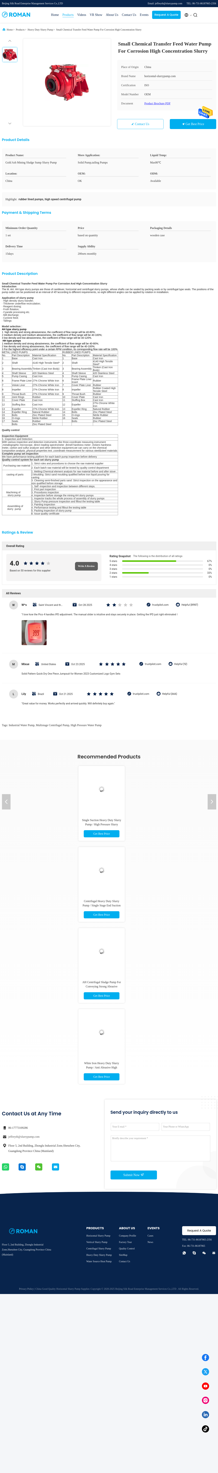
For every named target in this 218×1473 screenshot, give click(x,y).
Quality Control (127, 1248)
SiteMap (123, 1255)
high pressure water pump (86, 725)
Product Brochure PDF (157, 103)
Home (55, 15)
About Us (112, 15)
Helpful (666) (169, 693)
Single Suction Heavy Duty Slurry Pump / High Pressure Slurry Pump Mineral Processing (101, 824)
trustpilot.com (160, 604)
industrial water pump (21, 725)
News (150, 1242)
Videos (81, 15)
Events (144, 15)
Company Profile (127, 1235)
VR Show (96, 15)
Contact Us (129, 15)
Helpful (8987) (189, 604)
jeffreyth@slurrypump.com (24, 1136)
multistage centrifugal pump (52, 725)
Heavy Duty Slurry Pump (40, 29)
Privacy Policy (26, 1289)
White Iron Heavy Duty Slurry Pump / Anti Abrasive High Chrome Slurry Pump (101, 1067)
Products (68, 15)
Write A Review (86, 566)
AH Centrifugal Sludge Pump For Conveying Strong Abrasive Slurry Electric (101, 986)
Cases (150, 1235)
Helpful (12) (180, 664)
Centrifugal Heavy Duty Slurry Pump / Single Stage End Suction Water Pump (102, 905)
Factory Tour (125, 1242)
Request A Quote (166, 15)
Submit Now (133, 1175)
